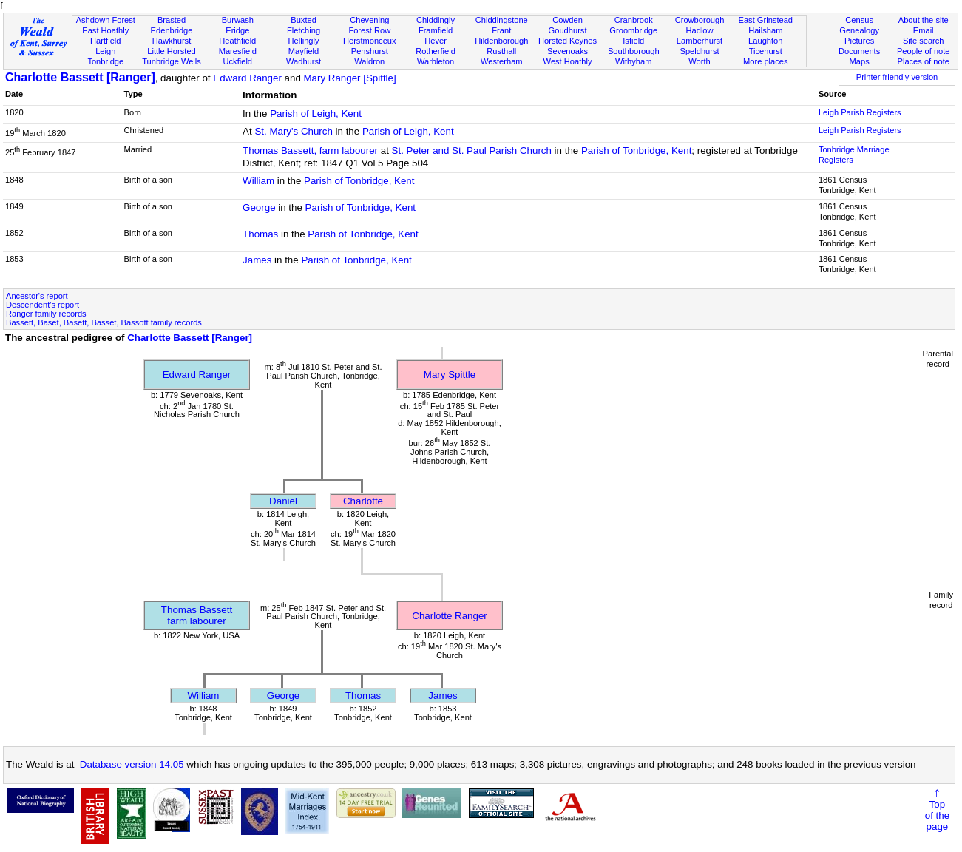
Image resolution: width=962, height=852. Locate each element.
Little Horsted (171, 51)
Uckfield (238, 61)
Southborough (634, 51)
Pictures (859, 40)
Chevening (369, 20)
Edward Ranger (247, 78)
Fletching (303, 30)
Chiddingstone (501, 20)
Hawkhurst (171, 40)
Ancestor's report (37, 295)
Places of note (923, 61)
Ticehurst (765, 51)
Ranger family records (46, 313)
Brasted (171, 20)
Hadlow (700, 30)
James (257, 260)
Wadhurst (303, 61)
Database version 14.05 (132, 764)
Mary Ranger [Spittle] (350, 78)
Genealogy (859, 30)
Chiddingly (435, 20)
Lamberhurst (699, 40)
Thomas (260, 234)
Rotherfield (435, 51)
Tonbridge (105, 61)
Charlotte (363, 501)
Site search (923, 40)
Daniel (283, 501)
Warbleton (435, 61)
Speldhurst (699, 51)
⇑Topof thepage (937, 810)
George (259, 207)
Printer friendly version (897, 76)
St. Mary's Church (293, 131)
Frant (501, 30)
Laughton (765, 40)
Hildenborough (501, 40)
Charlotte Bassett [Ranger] (80, 77)
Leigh (105, 51)
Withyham (633, 61)
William (258, 180)
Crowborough (700, 20)
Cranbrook (633, 20)
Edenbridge (172, 30)
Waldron (369, 61)
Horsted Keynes (567, 40)
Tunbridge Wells (171, 61)
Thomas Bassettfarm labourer (196, 615)
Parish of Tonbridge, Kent (636, 150)
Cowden (567, 20)
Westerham (502, 61)
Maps (860, 61)
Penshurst (369, 51)
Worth (699, 61)
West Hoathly (567, 61)
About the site (923, 20)
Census (859, 20)
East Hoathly (105, 30)
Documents (859, 51)
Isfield (633, 40)
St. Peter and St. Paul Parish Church (472, 150)
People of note (923, 51)
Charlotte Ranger (449, 615)
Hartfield (105, 40)
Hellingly (303, 40)
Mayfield (303, 51)
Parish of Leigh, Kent (316, 113)
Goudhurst (568, 30)
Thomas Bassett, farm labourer (310, 150)
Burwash (238, 20)
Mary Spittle (449, 374)
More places (765, 61)
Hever (435, 40)
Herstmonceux (369, 40)
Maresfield (238, 51)
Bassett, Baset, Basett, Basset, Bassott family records (104, 322)
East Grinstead (766, 20)
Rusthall (501, 51)
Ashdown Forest (105, 20)
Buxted (303, 20)
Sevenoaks (567, 51)
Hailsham (765, 30)
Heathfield (237, 40)
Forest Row (369, 30)
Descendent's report (42, 304)
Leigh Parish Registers (860, 112)
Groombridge (633, 30)
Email (923, 30)
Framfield (436, 30)
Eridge (237, 30)
